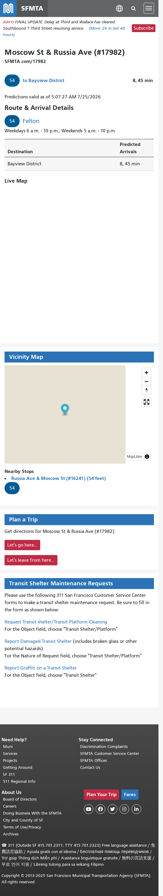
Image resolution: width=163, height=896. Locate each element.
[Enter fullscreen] (146, 402)
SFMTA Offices (93, 760)
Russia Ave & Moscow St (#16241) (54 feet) (58, 478)
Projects (10, 760)
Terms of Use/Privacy (22, 827)
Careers (9, 806)
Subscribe (144, 28)
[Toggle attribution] (147, 457)
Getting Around (17, 767)
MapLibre (134, 457)
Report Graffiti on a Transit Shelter (41, 668)
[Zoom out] (146, 381)
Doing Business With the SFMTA (32, 813)
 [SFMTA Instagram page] (124, 809)
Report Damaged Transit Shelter (38, 641)
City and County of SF (23, 820)
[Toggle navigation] (149, 8)
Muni (8, 746)
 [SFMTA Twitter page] (112, 809)
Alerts (8, 22)
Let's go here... (22, 545)
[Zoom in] (146, 373)
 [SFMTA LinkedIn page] (136, 809)
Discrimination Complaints (104, 746)
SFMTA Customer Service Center (109, 753)
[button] (119, 8)
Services (10, 753)
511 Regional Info (19, 781)
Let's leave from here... (31, 560)
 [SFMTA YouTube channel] (88, 809)
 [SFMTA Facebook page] (100, 809)
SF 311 (9, 774)
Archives (10, 834)
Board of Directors (20, 799)
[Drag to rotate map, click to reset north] (146, 390)
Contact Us (90, 767)
